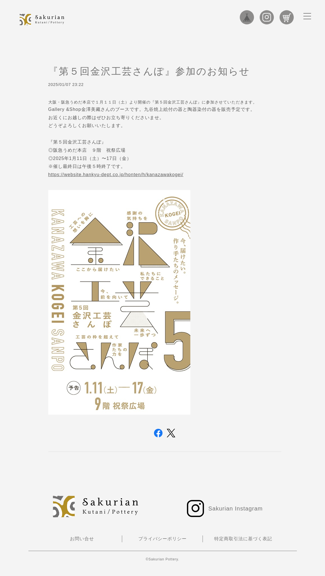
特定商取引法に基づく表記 (243, 538)
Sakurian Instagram (267, 17)
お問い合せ (82, 538)
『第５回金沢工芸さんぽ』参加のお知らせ (149, 71)
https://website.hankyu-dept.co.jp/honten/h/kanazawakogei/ (116, 174)
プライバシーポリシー (162, 538)
